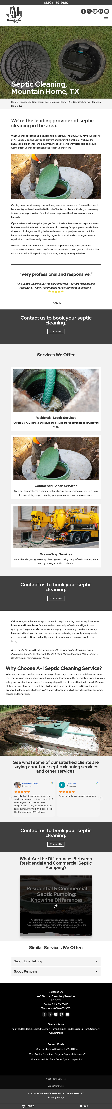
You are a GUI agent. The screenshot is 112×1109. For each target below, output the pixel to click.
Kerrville (28, 654)
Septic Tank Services (56, 1079)
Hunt (59, 654)
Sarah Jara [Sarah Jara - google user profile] (71, 783)
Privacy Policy (56, 1097)
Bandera (15, 657)
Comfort (51, 654)
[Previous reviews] (11, 798)
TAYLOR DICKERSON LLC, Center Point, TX (60, 1093)
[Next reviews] (101, 798)
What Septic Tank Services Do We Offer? (57, 1049)
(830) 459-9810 (56, 3)
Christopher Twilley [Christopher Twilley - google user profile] (30, 783)
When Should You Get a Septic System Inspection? (57, 1059)
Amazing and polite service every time (77, 796)
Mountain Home (80, 654)
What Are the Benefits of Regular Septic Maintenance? (57, 1054)
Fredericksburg (34, 657)
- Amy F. (56, 303)
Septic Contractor (56, 1086)
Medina (93, 654)
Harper (66, 654)
